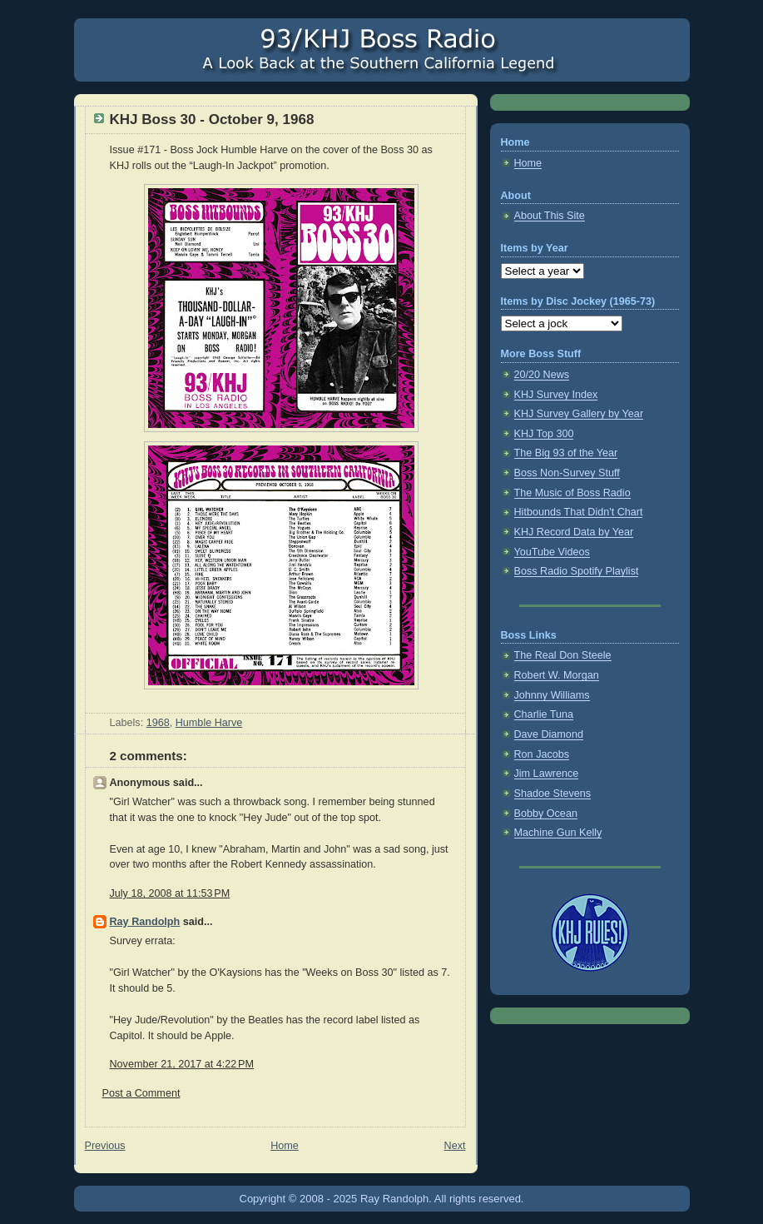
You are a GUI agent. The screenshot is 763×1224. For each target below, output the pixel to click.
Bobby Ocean (545, 813)
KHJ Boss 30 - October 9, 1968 (212, 119)
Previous (105, 1146)
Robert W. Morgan (556, 675)
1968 (158, 723)
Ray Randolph (145, 922)
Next (455, 1146)
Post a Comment (141, 1093)
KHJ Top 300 (544, 434)
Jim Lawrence (546, 773)
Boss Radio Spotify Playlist (576, 571)
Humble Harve (209, 723)
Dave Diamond (548, 734)
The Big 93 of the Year (566, 453)
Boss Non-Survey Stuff (567, 473)
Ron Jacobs (542, 754)
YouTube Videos (552, 552)
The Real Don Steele (563, 655)
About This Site (549, 215)
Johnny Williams (552, 695)
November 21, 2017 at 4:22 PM (182, 1064)
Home (284, 1146)
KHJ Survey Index (556, 395)
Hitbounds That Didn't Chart (578, 512)
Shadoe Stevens (553, 793)
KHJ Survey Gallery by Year (579, 414)
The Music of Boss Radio (572, 493)
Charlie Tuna (544, 714)
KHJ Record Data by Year (574, 532)
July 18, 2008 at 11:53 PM (170, 893)
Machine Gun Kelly (558, 832)
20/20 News (542, 375)
